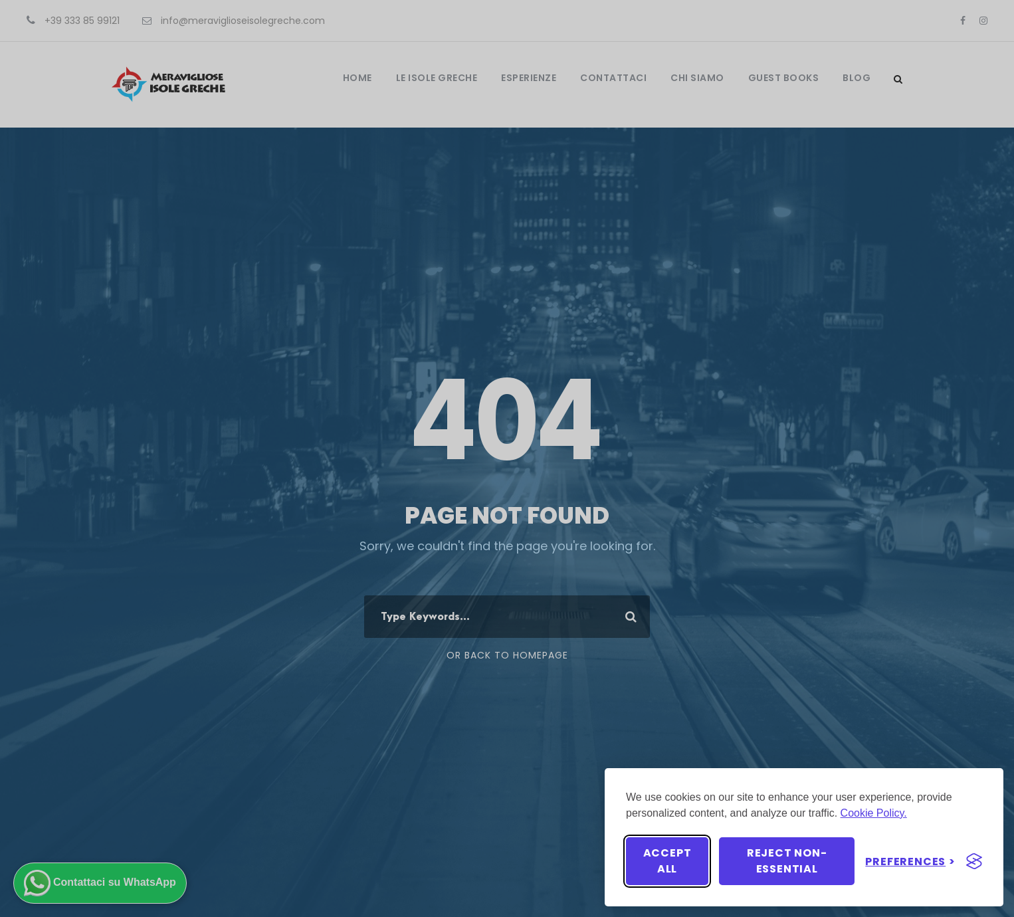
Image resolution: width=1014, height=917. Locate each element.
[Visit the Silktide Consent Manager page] (974, 861)
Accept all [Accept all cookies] (667, 860)
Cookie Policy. (874, 813)
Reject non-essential (787, 860)
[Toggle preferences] (910, 861)
